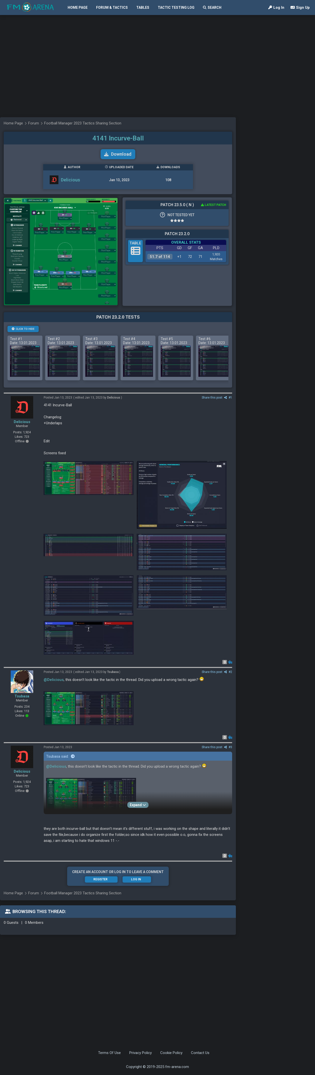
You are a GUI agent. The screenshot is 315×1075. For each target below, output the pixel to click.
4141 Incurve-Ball (118, 138)
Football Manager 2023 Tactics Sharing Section (82, 893)
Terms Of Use (109, 1053)
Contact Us (200, 1053)
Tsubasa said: (60, 756)
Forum (33, 893)
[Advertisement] (47, 100)
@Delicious (54, 679)
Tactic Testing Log (176, 7)
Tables (142, 7)
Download (117, 154)
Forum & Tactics (112, 7)
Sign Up (300, 7)
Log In (276, 7)
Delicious (22, 422)
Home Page (78, 7)
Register (100, 879)
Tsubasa (21, 696)
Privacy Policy (140, 1053)
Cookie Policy (171, 1053)
